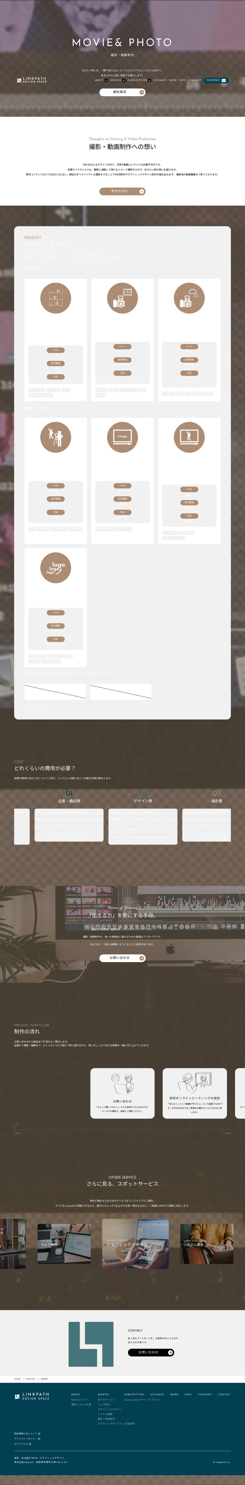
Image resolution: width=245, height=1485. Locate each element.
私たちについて (80, 1406)
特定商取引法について (27, 1440)
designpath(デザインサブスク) (141, 1406)
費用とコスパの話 (81, 1411)
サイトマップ (22, 1450)
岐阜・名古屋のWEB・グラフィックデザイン (39, 1464)
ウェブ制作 (104, 1411)
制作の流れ (127, 191)
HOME (17, 1385)
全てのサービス (106, 1406)
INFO (182, 80)
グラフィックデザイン (110, 1415)
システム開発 (105, 1420)
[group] (82, 1255)
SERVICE (30, 1385)
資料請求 (128, 92)
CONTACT (216, 80)
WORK (173, 80)
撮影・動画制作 (106, 1425)
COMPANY (194, 80)
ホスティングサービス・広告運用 (116, 1430)
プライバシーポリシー (27, 1445)
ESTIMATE (160, 80)
